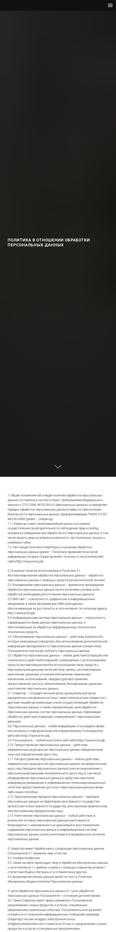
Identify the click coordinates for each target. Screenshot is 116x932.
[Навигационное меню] (110, 5)
